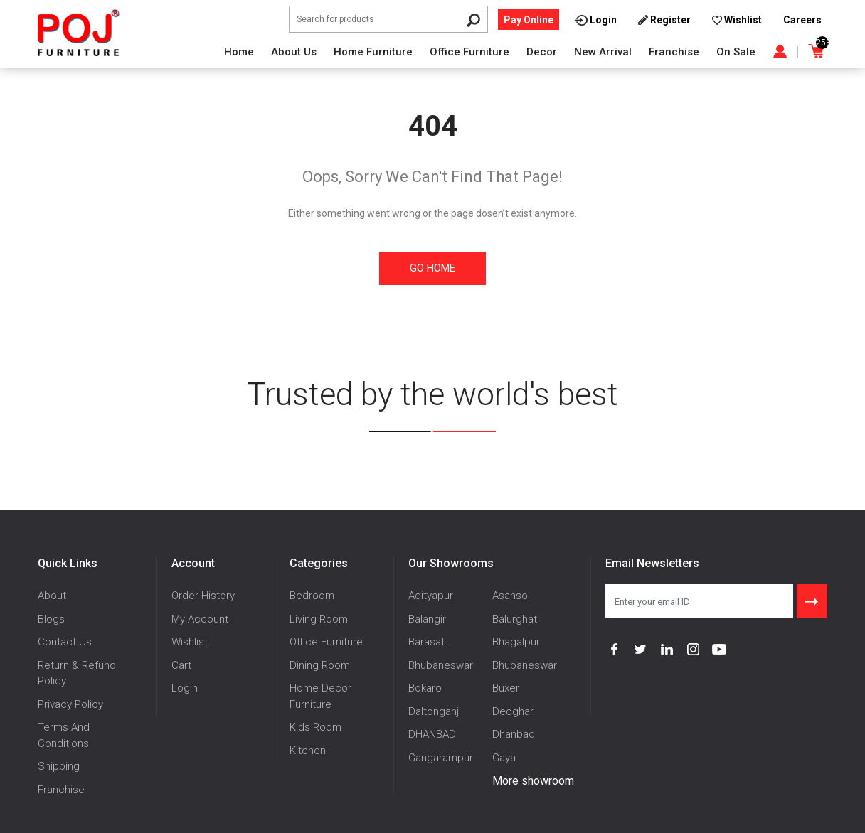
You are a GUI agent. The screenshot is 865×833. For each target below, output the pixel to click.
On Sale (735, 51)
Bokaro (425, 688)
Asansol (511, 595)
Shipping (59, 766)
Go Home (432, 268)
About (52, 595)
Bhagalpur (516, 641)
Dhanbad (513, 734)
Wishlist (189, 641)
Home (239, 51)
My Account (199, 619)
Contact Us (65, 641)
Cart (181, 665)
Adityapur (430, 595)
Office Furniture (469, 51)
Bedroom (312, 595)
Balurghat (514, 619)
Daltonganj (433, 711)
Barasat (426, 641)
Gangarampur (440, 757)
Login (184, 688)
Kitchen (308, 750)
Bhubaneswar (440, 665)
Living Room (319, 619)
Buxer (505, 688)
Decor (541, 51)
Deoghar (513, 711)
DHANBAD (432, 734)
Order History (203, 595)
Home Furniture (373, 51)
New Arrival (603, 51)
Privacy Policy (70, 704)
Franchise (674, 51)
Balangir (427, 619)
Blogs (51, 619)
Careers (802, 20)
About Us (294, 51)
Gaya (504, 757)
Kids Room (315, 727)
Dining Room (320, 665)
